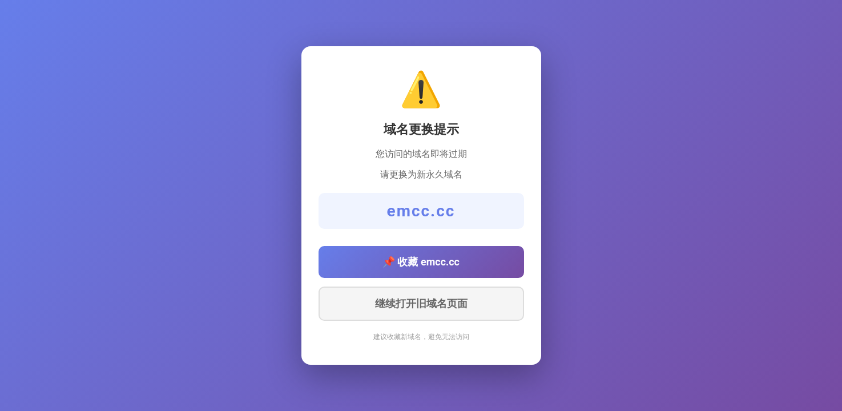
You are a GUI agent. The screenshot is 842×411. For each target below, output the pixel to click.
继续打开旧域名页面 (421, 303)
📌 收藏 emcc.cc (421, 262)
